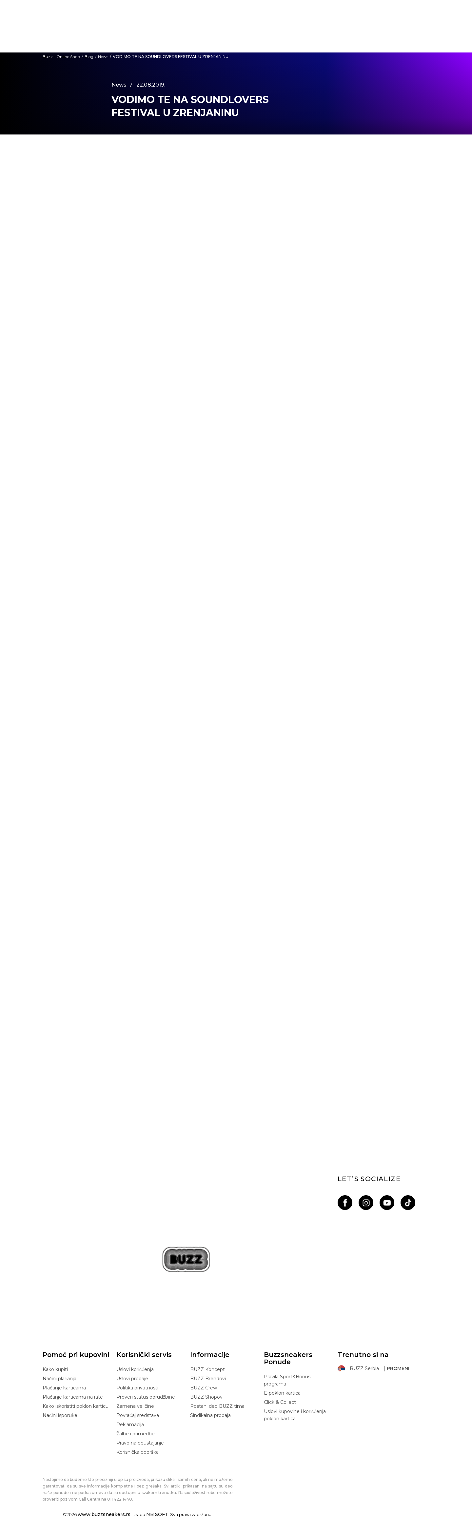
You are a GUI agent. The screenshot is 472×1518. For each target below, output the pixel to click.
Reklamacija (130, 1424)
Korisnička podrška (137, 1452)
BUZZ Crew (203, 1388)
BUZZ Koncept (207, 1369)
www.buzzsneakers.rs (104, 1514)
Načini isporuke (60, 1415)
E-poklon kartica (282, 1393)
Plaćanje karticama (64, 1388)
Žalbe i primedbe (135, 1434)
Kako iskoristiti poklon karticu (75, 1406)
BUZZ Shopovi (207, 1397)
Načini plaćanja (59, 1379)
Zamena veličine (135, 1406)
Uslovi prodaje (132, 1379)
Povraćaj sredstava (137, 1415)
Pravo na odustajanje (140, 1443)
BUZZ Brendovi (208, 1379)
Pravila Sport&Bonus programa (287, 1380)
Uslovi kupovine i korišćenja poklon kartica (295, 1415)
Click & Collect (280, 1402)
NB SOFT (157, 1514)
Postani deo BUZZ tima (217, 1406)
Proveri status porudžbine (145, 1397)
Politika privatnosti (137, 1388)
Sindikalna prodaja (210, 1415)
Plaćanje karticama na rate (73, 1397)
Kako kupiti (55, 1369)
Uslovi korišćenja (135, 1369)
